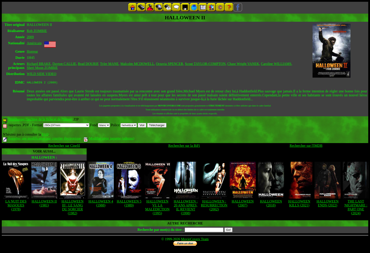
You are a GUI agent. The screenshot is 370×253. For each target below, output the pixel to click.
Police (124, 125)
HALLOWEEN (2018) (271, 204)
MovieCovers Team (195, 240)
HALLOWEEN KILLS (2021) (299, 204)
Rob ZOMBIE (37, 31)
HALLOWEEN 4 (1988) (100, 204)
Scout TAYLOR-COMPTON (205, 64)
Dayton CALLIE (64, 64)
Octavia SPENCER (169, 64)
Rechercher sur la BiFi (184, 146)
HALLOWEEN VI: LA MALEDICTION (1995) (157, 208)
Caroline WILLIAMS (276, 64)
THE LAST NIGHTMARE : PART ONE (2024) (355, 208)
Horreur (32, 51)
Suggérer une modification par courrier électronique (42, 139)
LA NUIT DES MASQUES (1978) (16, 206)
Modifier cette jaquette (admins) (109, 139)
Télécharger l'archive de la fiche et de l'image (40, 120)
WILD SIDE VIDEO (41, 74)
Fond (100, 125)
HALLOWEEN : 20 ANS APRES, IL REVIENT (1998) (186, 208)
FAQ (45, 135)
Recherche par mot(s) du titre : (161, 230)
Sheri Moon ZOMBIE (42, 68)
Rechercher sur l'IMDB (306, 146)
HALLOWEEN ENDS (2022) (327, 204)
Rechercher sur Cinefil (64, 146)
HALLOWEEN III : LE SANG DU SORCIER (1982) (72, 208)
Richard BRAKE (39, 64)
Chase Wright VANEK (243, 64)
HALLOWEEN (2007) (243, 204)
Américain (34, 43)
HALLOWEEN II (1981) (44, 204)
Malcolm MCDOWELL (137, 64)
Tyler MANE (109, 64)
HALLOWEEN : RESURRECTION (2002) (214, 206)
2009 (30, 37)
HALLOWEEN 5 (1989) (129, 204)
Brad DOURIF (88, 64)
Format (60, 125)
